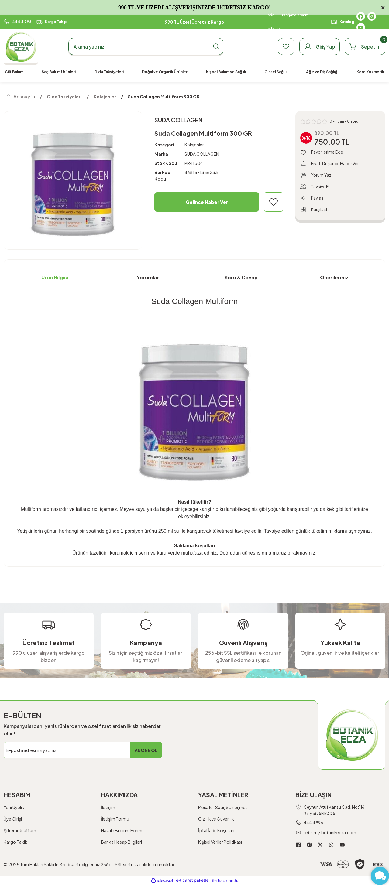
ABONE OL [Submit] (146, 750)
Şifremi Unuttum (20, 830)
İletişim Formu (115, 819)
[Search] (145, 46)
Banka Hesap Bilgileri (121, 842)
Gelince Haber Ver (207, 202)
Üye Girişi (13, 819)
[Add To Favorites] (273, 202)
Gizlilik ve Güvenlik (216, 819)
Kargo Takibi (16, 842)
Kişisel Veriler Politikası (220, 842)
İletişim (108, 807)
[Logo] (21, 46)
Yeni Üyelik (14, 807)
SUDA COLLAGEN (201, 154)
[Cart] (364, 46)
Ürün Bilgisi (54, 277)
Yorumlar (148, 277)
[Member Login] (318, 46)
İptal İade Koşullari (216, 830)
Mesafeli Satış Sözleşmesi (223, 807)
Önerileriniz (334, 277)
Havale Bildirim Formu (122, 830)
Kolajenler (194, 145)
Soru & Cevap (241, 277)
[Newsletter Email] (83, 750)
